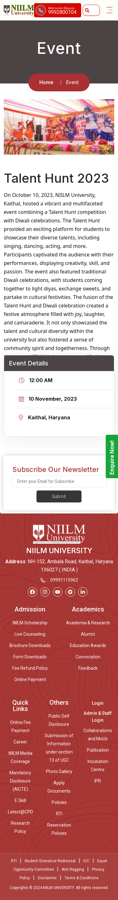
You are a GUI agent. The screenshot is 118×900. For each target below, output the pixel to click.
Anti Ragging (73, 869)
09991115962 (64, 579)
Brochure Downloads (30, 645)
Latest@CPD (20, 811)
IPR (97, 780)
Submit (59, 496)
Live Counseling (29, 634)
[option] (59, 127)
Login (98, 703)
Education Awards (88, 645)
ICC (86, 861)
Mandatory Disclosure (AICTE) (20, 781)
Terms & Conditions (81, 878)
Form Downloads (30, 656)
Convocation (88, 656)
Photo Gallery (59, 771)
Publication (98, 750)
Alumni (88, 634)
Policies (59, 802)
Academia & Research (88, 622)
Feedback (88, 668)
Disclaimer (47, 878)
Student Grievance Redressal (50, 861)
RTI (59, 813)
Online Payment (30, 679)
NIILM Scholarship (30, 622)
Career (20, 741)
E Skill (20, 800)
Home (46, 82)
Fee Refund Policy (30, 668)
